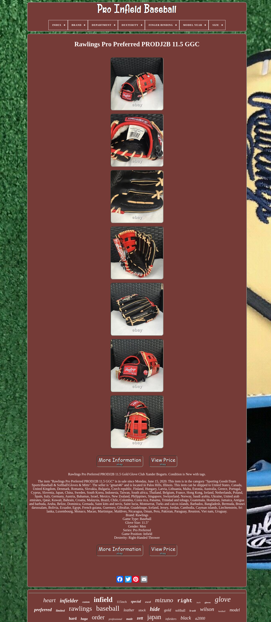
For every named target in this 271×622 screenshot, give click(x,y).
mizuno (164, 600)
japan (154, 617)
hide (155, 609)
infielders (170, 619)
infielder (69, 600)
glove (223, 599)
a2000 (200, 618)
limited (60, 610)
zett (140, 618)
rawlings (80, 608)
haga (84, 619)
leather (129, 610)
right (184, 601)
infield (103, 599)
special (136, 601)
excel (148, 601)
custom (86, 602)
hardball (221, 611)
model (235, 610)
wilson (207, 609)
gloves (208, 602)
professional (115, 619)
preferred (43, 609)
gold (167, 610)
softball (180, 610)
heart (49, 600)
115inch (122, 601)
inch (198, 602)
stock (142, 610)
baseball (107, 608)
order (98, 617)
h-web (193, 610)
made (129, 619)
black (186, 618)
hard (73, 618)
